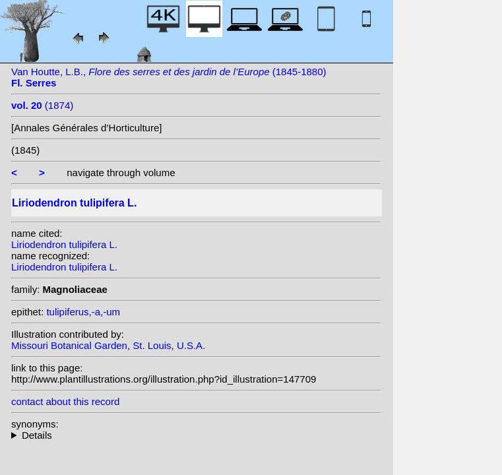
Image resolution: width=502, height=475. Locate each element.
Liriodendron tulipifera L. (64, 244)
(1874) (42, 105)
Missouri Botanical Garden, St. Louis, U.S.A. (108, 345)
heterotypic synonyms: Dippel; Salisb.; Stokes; (196, 435)
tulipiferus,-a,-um (83, 311)
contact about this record (65, 401)
